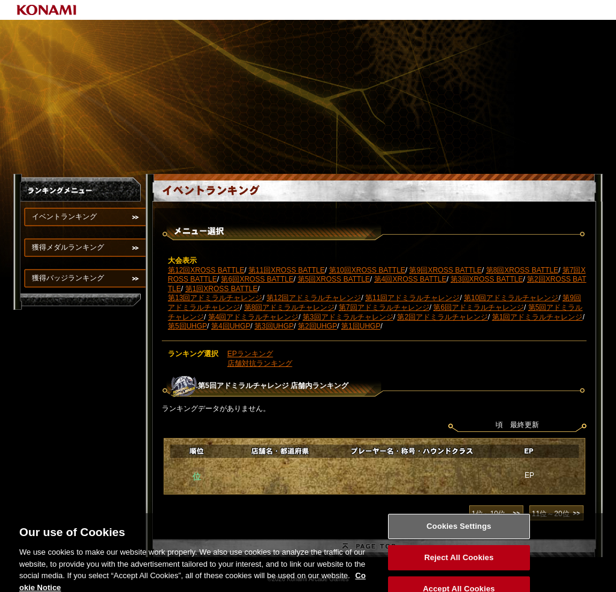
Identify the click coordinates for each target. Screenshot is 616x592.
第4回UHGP (230, 326)
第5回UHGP (187, 326)
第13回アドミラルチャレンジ (215, 298)
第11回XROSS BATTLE (286, 270)
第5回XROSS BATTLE (334, 279)
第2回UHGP (317, 326)
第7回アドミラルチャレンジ (384, 307)
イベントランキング (64, 216)
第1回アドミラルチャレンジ (537, 317)
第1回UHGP (360, 326)
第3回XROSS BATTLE (487, 279)
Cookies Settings (459, 530)
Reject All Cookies (458, 562)
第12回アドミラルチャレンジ (313, 298)
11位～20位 (551, 514)
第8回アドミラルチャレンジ (289, 307)
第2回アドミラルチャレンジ (442, 317)
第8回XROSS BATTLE (522, 270)
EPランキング (250, 354)
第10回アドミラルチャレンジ (511, 298)
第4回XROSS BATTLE (410, 279)
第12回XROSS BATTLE (206, 270)
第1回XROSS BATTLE (221, 289)
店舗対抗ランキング (259, 363)
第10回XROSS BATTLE (367, 270)
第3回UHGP (274, 326)
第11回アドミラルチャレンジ (412, 298)
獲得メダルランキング (68, 247)
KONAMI (47, 10)
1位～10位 (488, 514)
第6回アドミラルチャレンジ (478, 307)
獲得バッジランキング (68, 278)
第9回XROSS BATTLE (445, 270)
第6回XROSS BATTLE (257, 279)
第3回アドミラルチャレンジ (348, 317)
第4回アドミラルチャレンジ (253, 317)
